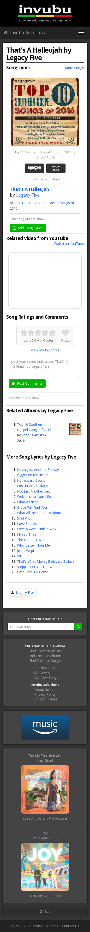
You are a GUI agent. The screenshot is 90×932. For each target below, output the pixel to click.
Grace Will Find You (32, 507)
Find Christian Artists (45, 651)
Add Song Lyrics (27, 228)
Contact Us (70, 926)
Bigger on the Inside (32, 475)
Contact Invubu (45, 699)
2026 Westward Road (45, 895)
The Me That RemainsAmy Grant (45, 758)
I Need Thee (26, 534)
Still (19, 556)
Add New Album (45, 672)
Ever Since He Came (32, 572)
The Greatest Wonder (34, 539)
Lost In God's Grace (32, 485)
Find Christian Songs (45, 660)
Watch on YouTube (69, 243)
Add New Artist (45, 667)
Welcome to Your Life (34, 496)
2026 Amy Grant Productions (45, 818)
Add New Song (45, 677)
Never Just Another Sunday (38, 469)
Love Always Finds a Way (36, 529)
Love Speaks (27, 523)
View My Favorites (45, 350)
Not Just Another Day (33, 491)
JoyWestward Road (45, 835)
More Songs (74, 67)
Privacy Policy (45, 694)
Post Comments (27, 383)
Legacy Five (28, 195)
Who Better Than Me (33, 545)
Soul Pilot (24, 518)
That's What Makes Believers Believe (45, 561)
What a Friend (28, 502)
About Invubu (45, 689)
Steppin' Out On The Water (38, 566)
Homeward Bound (31, 480)
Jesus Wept (25, 550)
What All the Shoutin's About (39, 512)
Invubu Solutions (24, 32)
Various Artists (33, 435)
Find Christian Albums (45, 655)
